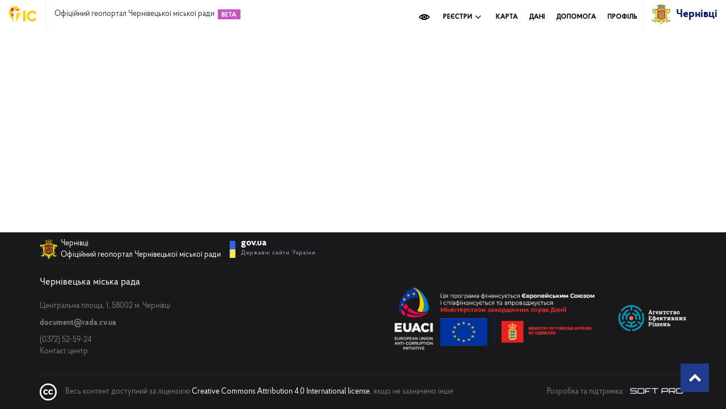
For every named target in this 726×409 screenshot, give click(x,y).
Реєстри (462, 17)
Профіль (622, 17)
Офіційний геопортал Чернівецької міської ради (134, 14)
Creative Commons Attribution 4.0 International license (281, 391)
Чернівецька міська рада (90, 282)
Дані (537, 17)
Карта (507, 17)
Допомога (576, 17)
